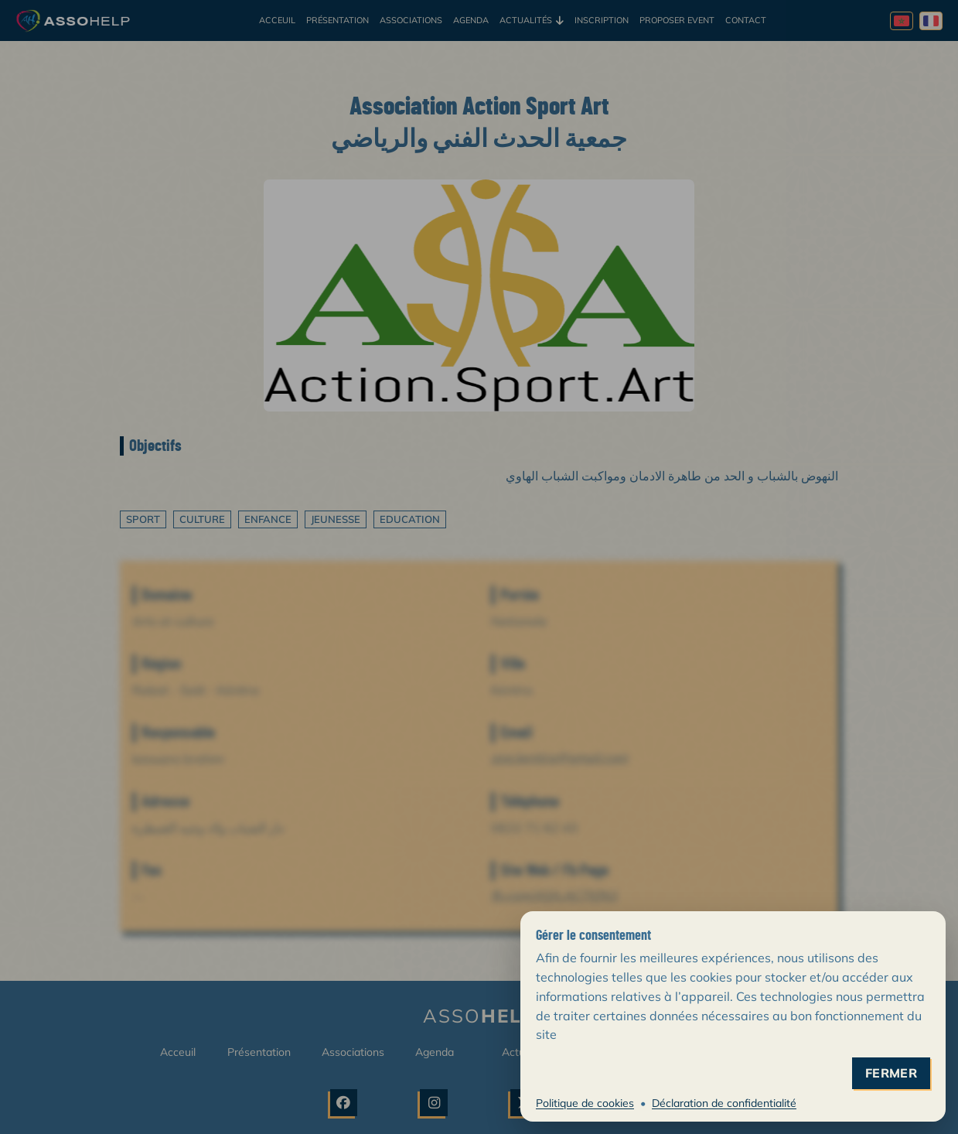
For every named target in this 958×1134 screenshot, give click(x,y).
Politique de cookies (585, 1103)
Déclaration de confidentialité (724, 1103)
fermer (891, 1073)
